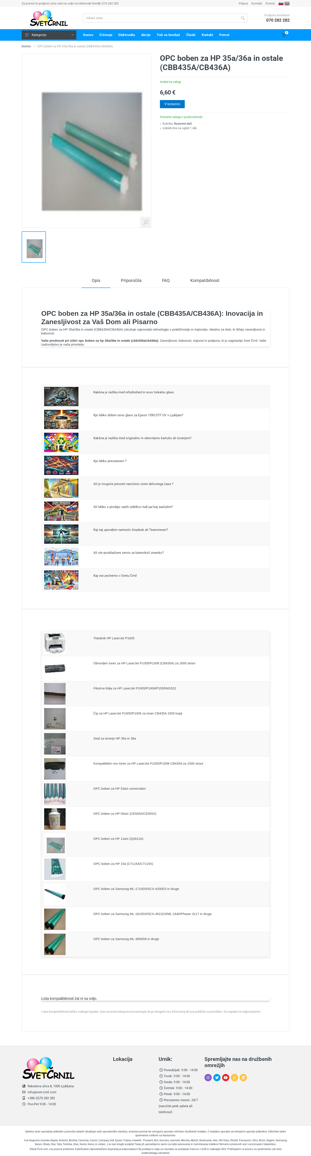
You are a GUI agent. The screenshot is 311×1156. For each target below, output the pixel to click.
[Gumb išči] (242, 17)
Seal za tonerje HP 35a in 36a (114, 738)
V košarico (172, 104)
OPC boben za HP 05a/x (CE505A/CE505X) (124, 813)
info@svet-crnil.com (41, 1092)
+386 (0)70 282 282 (41, 1098)
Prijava (243, 3)
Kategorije (49, 35)
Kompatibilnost (204, 280)
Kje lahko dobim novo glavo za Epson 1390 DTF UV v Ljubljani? (138, 415)
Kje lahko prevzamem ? (109, 461)
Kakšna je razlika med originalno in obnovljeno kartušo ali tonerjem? (142, 438)
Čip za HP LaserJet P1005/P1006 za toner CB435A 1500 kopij (137, 713)
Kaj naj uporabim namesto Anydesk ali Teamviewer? (130, 530)
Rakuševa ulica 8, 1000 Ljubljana (51, 1086)
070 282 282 (110, 3)
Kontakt (256, 3)
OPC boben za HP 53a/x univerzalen (119, 788)
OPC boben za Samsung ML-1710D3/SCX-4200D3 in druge (136, 889)
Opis (96, 280)
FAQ (166, 280)
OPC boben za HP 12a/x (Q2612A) (118, 838)
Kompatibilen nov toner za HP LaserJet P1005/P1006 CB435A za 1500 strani (148, 763)
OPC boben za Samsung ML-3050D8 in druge (126, 939)
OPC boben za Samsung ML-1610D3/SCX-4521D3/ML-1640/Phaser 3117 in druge (152, 914)
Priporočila (131, 280)
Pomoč (270, 3)
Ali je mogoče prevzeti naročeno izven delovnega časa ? (133, 484)
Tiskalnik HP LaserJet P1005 (114, 638)
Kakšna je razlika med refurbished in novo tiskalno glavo (133, 392)
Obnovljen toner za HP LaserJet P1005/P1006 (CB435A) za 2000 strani (144, 663)
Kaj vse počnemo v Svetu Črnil (115, 576)
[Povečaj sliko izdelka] (145, 222)
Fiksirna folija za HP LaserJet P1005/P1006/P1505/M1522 (134, 688)
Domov (26, 46)
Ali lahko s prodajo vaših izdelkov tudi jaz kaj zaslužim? (133, 507)
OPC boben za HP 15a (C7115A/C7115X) (123, 864)
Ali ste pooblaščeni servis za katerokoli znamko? (128, 553)
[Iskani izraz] (160, 17)
